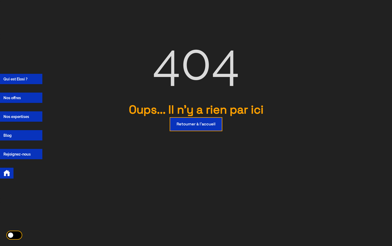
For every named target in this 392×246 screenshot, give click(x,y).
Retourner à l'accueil (196, 124)
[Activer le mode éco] (14, 235)
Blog (7, 135)
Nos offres (12, 97)
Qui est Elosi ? (15, 79)
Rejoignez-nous (17, 154)
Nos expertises (16, 116)
